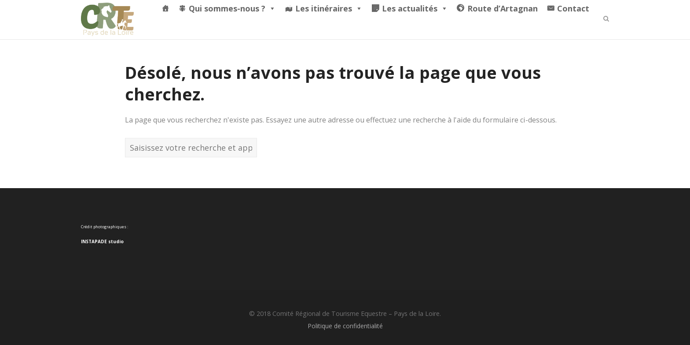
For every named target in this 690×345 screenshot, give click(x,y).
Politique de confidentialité (345, 326)
